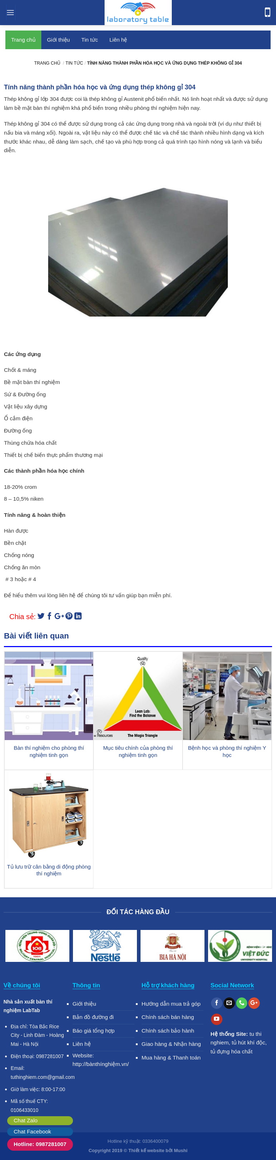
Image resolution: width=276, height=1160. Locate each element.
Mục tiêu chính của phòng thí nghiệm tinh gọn (138, 751)
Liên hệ (118, 40)
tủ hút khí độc (248, 1042)
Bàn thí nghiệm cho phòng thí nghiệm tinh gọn (49, 751)
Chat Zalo (26, 1120)
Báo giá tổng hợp (94, 1031)
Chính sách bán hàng (168, 1017)
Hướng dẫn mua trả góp (171, 1004)
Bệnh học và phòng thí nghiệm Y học (227, 751)
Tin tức (89, 40)
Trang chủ (23, 40)
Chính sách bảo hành (168, 1031)
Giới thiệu (58, 40)
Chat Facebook (32, 1131)
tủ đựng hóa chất (232, 1051)
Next (263, 947)
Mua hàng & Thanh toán (171, 1057)
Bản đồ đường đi (93, 1017)
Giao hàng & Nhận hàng (171, 1044)
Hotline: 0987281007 (40, 1144)
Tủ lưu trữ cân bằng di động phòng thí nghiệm (49, 870)
